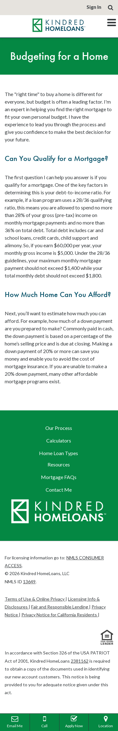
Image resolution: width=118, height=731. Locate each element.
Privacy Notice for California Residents (59, 614)
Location (105, 721)
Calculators (58, 440)
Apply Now (74, 721)
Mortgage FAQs (58, 477)
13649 (29, 581)
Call (44, 721)
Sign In (94, 7)
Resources (59, 464)
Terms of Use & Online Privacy (35, 599)
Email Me (15, 721)
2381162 (79, 661)
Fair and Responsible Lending (60, 606)
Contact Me (59, 490)
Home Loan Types (58, 453)
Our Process (58, 428)
